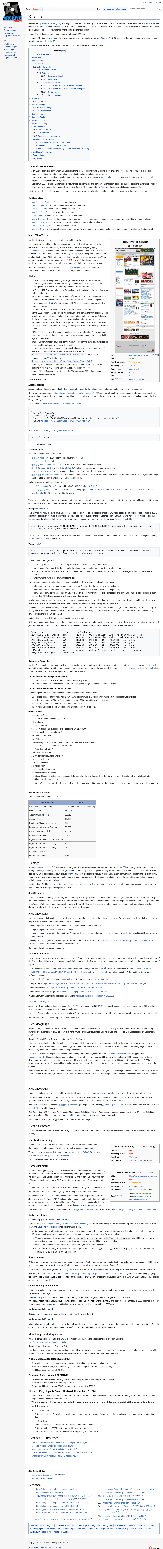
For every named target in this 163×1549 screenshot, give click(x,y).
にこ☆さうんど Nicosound (43, 489)
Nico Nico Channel (39, 209)
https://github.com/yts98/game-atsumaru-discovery (66, 1223)
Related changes (10, 47)
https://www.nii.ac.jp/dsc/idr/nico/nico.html (46, 1340)
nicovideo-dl (40, 508)
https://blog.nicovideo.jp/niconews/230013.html (123, 1491)
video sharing (149, 23)
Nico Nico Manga (37, 1001)
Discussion (37, 9)
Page (28, 9)
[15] (57, 1198)
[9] (86, 367)
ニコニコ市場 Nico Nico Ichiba (74, 267)
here (86, 618)
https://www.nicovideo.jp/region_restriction (57, 354)
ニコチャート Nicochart (41, 461)
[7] (82, 367)
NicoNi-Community (39, 225)
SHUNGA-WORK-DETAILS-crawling (74, 971)
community (110, 1100)
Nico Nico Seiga (38, 205)
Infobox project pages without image (78, 1527)
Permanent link (9, 55)
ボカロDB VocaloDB (40, 468)
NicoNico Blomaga (36, 867)
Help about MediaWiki (12, 36)
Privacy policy (33, 1545)
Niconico (36, 1476)
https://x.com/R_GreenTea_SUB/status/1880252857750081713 (62, 1517)
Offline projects (135, 1527)
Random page (9, 33)
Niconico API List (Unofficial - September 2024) (52, 1444)
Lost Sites (148, 1527)
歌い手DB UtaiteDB (64, 468)
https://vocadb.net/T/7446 (78, 1151)
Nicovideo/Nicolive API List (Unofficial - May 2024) (53, 1447)
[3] (61, 180)
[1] (87, 34)
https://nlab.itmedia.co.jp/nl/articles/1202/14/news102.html (128, 1504)
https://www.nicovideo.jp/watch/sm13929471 (47, 1155)
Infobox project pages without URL (111, 1527)
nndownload (33, 45)
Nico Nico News (38, 222)
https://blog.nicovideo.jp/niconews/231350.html (56, 1487)
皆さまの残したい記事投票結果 (117, 1494)
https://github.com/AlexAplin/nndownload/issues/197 (59, 1507)
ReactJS (36, 1296)
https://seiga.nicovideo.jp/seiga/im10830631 (95, 995)
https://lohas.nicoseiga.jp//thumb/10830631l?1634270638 (82, 991)
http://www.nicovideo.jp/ (48, 23)
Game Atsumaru (38, 215)
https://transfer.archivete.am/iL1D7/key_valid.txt (123, 1514)
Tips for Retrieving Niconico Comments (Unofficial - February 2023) (60, 1450)
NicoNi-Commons (39, 219)
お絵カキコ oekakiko (68, 1104)
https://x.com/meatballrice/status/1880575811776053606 (128, 1487)
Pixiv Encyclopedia (110, 1093)
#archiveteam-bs (136, 1160)
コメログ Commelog (40, 471)
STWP (31, 968)
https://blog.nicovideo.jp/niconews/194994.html (133, 1209)
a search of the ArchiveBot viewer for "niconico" (70, 884)
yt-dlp (37, 544)
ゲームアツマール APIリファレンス (118, 1517)
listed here (101, 971)
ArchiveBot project (38, 1530)
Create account (149, 3)
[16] (51, 1278)
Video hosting (55, 1530)
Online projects (46, 1524)
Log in (158, 3)
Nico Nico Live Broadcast (42, 202)
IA (148, 355)
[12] (77, 957)
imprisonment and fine (128, 489)
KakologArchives (35, 1056)
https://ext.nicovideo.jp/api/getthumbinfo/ (76, 393)
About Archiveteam (47, 1545)
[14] (109, 978)
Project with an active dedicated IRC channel (134, 1524)
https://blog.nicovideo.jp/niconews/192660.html (56, 1501)
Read (99, 9)
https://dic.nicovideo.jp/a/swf (48, 1491)
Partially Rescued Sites (66, 1524)
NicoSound (36, 493)
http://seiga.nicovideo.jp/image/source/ (125, 940)
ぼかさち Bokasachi (40, 464)
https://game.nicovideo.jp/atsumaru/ (143, 1175)
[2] (51, 41)
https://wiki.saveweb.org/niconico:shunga (121, 1501)
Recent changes (10, 30)
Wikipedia (47, 1476)
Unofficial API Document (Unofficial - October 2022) (53, 1454)
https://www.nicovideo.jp (138, 355)
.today (156, 355)
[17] (73, 1325)
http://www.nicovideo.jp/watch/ (138, 668)
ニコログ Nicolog (39, 457)
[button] (48, 1307)
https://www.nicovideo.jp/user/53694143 (64, 420)
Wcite (152, 355)
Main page (8, 27)
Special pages (9, 50)
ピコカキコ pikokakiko (112, 1104)
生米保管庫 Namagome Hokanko (45, 474)
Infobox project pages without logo (45, 1527)
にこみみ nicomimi (39, 486)
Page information (10, 58)
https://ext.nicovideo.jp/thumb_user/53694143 (51, 430)
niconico (132, 372)
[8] (84, 367)
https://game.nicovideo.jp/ (82, 1209)
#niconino (132, 376)
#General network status (93, 348)
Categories (34, 1524)
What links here (10, 44)
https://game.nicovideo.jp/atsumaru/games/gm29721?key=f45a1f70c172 (89, 1272)
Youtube (40, 26)
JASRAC (34, 1107)
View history (121, 9)
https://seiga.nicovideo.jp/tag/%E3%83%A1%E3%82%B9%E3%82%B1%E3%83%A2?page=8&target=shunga (97, 983)
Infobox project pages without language (95, 1524)
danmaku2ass (38, 538)
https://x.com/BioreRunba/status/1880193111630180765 (61, 1511)
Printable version (10, 52)
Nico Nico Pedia (38, 212)
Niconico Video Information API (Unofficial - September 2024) (58, 1440)
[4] (49, 303)
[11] (100, 489)
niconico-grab (134, 369)
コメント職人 (76, 254)
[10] (88, 367)
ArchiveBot (72, 873)
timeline (105, 38)
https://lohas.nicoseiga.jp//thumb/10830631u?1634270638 (75, 987)
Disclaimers (60, 1545)
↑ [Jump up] (35, 1487)
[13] (105, 967)
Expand (48, 1308)
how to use (119, 378)
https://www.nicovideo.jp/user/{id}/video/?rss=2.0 (61, 361)
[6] (48, 357)
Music (65, 1530)
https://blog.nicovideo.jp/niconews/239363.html (123, 1497)
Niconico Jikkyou (38, 229)
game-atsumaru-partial (138, 1198)
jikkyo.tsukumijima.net (120, 1053)
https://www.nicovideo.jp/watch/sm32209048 (60, 403)
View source (109, 9)
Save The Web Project (47, 1226)
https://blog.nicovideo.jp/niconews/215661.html (56, 1504)
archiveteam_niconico (137, 379)
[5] (73, 344)
